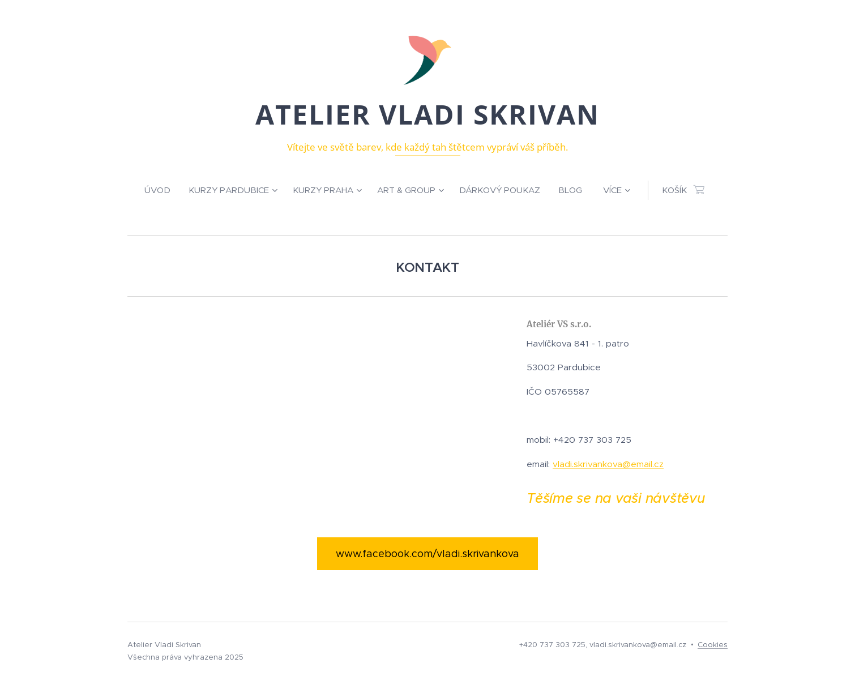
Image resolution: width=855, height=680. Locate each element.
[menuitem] (161, 190)
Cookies (713, 644)
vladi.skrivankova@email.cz (608, 464)
